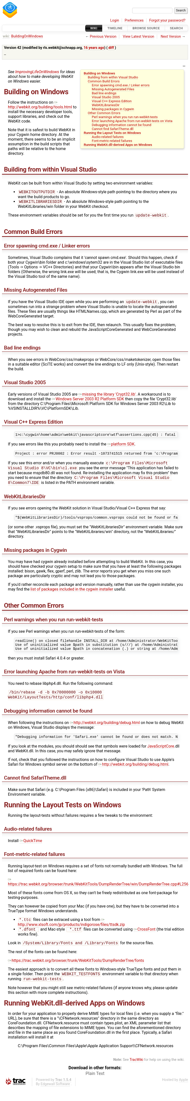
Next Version (171, 36)
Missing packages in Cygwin (113, 109)
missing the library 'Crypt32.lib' (107, 396)
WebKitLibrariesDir (105, 105)
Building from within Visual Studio (113, 77)
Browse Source (146, 28)
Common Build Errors (104, 81)
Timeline (114, 28)
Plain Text (95, 1086)
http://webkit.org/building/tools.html (40, 104)
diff (111, 48)
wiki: (6, 36)
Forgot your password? (167, 20)
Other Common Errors (104, 113)
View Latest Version (138, 36)
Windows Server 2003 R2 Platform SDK (88, 401)
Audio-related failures (108, 137)
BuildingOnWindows (27, 36)
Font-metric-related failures (112, 141)
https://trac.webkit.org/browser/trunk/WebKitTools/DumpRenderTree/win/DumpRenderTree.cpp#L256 (98, 892)
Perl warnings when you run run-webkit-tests (125, 117)
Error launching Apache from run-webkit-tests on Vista (132, 121)
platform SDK (121, 446)
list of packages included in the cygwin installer (71, 595)
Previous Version (103, 36)
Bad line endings (104, 93)
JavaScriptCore (160, 756)
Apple (183, 1092)
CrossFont (144, 940)
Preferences (134, 20)
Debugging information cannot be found (121, 125)
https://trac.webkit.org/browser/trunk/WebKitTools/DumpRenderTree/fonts (76, 972)
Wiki (93, 28)
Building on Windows (99, 73)
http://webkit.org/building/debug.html (105, 732)
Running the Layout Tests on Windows (112, 133)
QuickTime (31, 851)
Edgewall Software (55, 1097)
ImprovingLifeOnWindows (37, 71)
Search (176, 28)
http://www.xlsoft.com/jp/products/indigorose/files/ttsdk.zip (71, 933)
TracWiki (136, 1072)
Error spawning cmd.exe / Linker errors (121, 85)
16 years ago (94, 48)
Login (114, 20)
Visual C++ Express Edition (112, 101)
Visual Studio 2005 (106, 97)
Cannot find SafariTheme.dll (112, 129)
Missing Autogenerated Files (113, 89)
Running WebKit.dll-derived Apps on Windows (118, 145)
